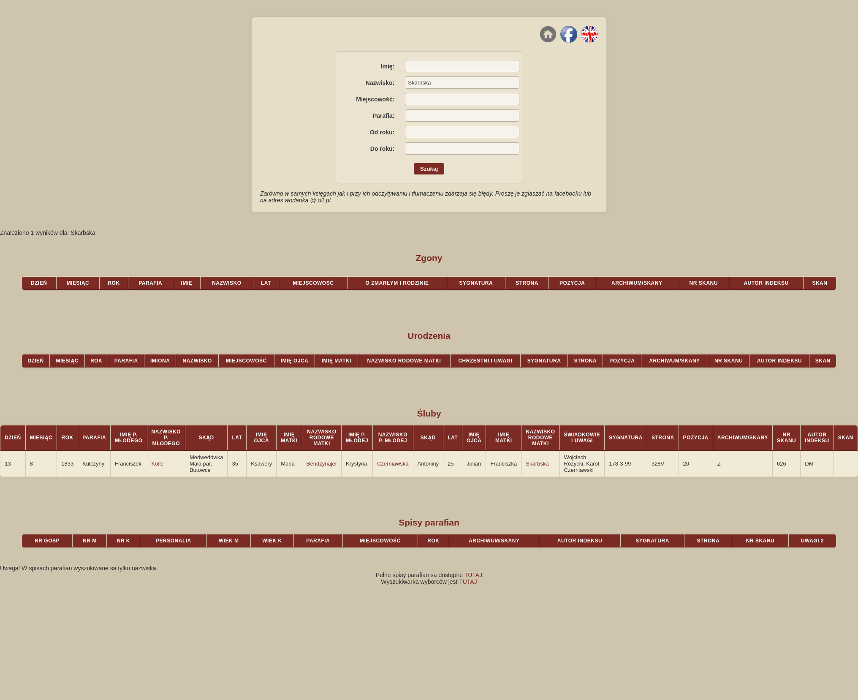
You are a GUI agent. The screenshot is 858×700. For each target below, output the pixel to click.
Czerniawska (392, 463)
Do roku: (382, 148)
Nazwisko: (380, 82)
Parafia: (383, 115)
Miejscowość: (375, 99)
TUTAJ (473, 575)
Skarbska (537, 463)
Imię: (388, 66)
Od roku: (382, 132)
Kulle (158, 463)
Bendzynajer (322, 463)
